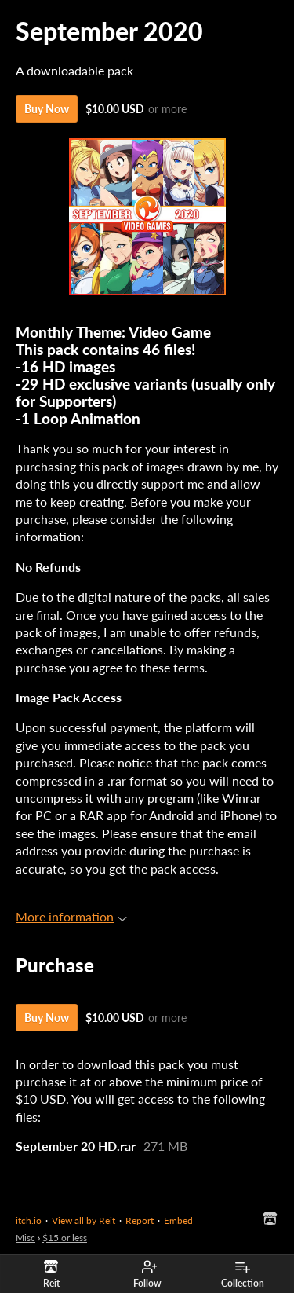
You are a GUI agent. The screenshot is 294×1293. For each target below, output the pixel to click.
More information (71, 916)
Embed (178, 1220)
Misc (25, 1238)
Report (139, 1220)
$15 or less (64, 1238)
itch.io (29, 1220)
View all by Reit (83, 1220)
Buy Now (46, 108)
